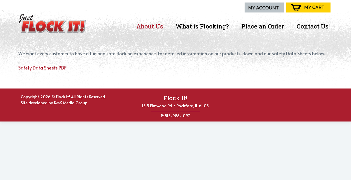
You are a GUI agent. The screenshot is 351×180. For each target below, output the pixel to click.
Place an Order (264, 26)
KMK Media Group (70, 102)
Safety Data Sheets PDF (42, 67)
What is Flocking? (203, 26)
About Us (151, 26)
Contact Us (313, 26)
